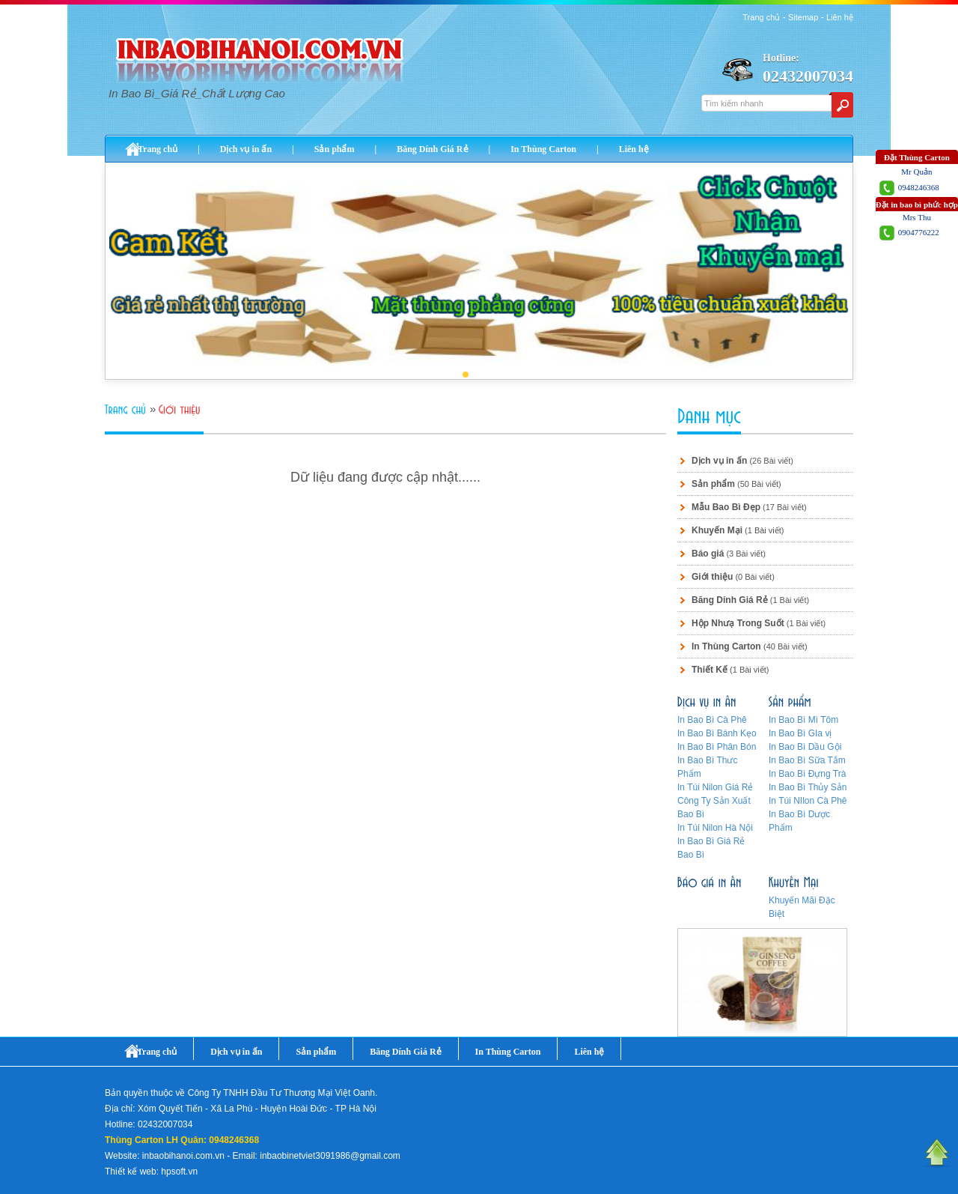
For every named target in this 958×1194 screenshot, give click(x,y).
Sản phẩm (334, 149)
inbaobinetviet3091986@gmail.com (330, 1156)
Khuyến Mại (717, 530)
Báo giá (708, 553)
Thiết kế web (130, 1171)
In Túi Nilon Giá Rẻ (715, 787)
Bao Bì (690, 854)
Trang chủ (761, 17)
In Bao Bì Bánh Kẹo (717, 733)
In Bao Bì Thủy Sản (808, 787)
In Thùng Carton (543, 149)
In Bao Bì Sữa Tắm (807, 760)
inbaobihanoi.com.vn (183, 1156)
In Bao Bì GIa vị (800, 733)
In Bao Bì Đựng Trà (807, 774)
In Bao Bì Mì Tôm (803, 720)
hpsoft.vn (179, 1171)
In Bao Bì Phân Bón (716, 747)
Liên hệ (839, 17)
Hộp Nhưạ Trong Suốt (738, 623)
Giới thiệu (712, 577)
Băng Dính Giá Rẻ (432, 149)
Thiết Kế (709, 669)
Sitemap (803, 17)
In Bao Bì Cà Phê (712, 720)
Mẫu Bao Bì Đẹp (726, 507)
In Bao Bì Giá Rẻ (711, 841)
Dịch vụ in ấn (246, 149)
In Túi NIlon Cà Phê (808, 801)
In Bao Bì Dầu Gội (805, 747)
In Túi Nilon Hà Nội (715, 827)
